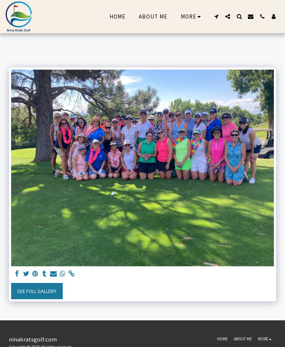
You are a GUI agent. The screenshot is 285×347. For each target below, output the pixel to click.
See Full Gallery (36, 291)
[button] (216, 16)
